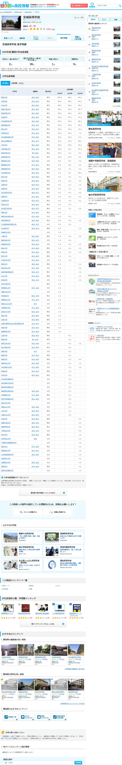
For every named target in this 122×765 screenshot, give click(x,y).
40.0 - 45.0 (35, 462)
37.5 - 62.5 (35, 355)
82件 (12, 659)
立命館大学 (5, 200)
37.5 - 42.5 (35, 268)
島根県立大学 (5, 232)
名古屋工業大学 (6, 208)
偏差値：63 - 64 (56, 696)
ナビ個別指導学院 (58, 613)
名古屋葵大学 (5, 173)
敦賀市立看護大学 (7, 470)
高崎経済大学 (5, 244)
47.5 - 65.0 (35, 248)
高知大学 (4, 327)
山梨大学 (4, 185)
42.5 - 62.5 (35, 177)
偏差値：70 (95, 54)
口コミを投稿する (30, 512)
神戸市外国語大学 (7, 399)
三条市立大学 (5, 260)
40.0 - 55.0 (35, 109)
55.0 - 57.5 (35, 208)
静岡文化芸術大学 (7, 216)
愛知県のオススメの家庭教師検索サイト (108, 309)
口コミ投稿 (80, 17)
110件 (29, 694)
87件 (62, 659)
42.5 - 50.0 (35, 331)
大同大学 (4, 145)
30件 (62, 694)
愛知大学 (4, 97)
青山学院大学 (5, 347)
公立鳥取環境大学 (7, 454)
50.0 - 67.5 (35, 228)
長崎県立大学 (5, 462)
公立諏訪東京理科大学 (8, 224)
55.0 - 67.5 (35, 371)
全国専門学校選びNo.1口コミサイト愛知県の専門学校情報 (108, 280)
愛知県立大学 (5, 161)
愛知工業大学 (5, 109)
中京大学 (4, 105)
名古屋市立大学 (6, 367)
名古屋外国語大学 (7, 137)
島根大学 (4, 189)
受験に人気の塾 (77, 38)
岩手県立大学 (5, 439)
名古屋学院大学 (6, 121)
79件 (29, 659)
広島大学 (4, 320)
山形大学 (4, 335)
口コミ (58, 586)
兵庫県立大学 (5, 308)
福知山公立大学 (6, 304)
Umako (6, 32)
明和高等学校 (96, 50)
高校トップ (8, 38)
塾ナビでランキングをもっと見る (43, 624)
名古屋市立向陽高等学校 (100, 66)
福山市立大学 (5, 403)
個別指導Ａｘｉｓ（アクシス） (75, 614)
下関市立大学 (5, 431)
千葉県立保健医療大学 (8, 443)
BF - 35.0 (35, 153)
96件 (46, 694)
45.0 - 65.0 (35, 236)
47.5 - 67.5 (35, 165)
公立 (37, 22)
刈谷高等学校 (96, 83)
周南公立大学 (5, 407)
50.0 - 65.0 (35, 316)
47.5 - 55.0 (35, 216)
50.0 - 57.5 (35, 240)
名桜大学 (4, 280)
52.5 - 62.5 (35, 375)
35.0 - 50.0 (35, 101)
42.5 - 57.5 (35, 323)
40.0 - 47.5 (35, 224)
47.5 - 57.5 (35, 300)
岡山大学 (4, 316)
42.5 (35, 304)
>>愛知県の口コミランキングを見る (72, 703)
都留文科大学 (5, 240)
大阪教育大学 (5, 395)
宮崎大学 (4, 466)
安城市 (28, 22)
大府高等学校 (56, 657)
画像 (30, 589)
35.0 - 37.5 (35, 280)
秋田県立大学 (5, 288)
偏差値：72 (72, 696)
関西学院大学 (5, 427)
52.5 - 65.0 (35, 347)
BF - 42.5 (35, 339)
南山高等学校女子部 (9, 692)
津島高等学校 (23, 657)
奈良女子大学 (5, 312)
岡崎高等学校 (96, 59)
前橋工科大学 (5, 292)
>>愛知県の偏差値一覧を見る (75, 669)
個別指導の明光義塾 (42, 613)
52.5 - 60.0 (35, 212)
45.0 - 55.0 (35, 161)
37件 (12, 694)
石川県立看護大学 (7, 379)
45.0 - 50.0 (35, 363)
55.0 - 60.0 (35, 399)
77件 (79, 659)
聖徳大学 (4, 339)
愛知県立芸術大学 (7, 391)
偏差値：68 (95, 85)
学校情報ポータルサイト (44, 5)
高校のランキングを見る (105, 326)
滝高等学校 (95, 43)
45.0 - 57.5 (35, 129)
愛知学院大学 (5, 113)
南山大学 (4, 129)
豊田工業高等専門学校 (59, 692)
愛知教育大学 (5, 169)
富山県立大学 (5, 268)
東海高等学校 (73, 692)
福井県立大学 (5, 363)
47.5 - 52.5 (35, 137)
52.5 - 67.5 (35, 415)
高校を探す (100, 335)
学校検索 (78, 762)
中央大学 (4, 375)
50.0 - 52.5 (35, 244)
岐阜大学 (4, 248)
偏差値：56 (5, 661)
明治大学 (4, 447)
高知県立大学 (5, 458)
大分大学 (4, 411)
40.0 (35, 439)
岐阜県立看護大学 (7, 387)
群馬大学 (4, 252)
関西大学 (4, 212)
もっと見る (116, 106)
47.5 (35, 351)
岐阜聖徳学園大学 (7, 272)
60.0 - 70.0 (35, 296)
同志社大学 (5, 204)
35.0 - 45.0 (35, 113)
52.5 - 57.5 (35, 200)
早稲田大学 (5, 296)
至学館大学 (5, 133)
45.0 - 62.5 (35, 181)
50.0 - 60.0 (35, 427)
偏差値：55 (55, 661)
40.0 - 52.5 (35, 450)
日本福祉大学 (5, 149)
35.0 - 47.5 (35, 125)
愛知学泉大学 (5, 153)
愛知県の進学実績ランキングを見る (43, 493)
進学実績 (63, 38)
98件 (46, 659)
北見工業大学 (5, 284)
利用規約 (6, 736)
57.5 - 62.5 (35, 447)
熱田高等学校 (6, 657)
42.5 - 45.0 (35, 343)
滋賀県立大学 (5, 450)
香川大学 (4, 256)
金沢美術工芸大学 (7, 383)
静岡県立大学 (5, 300)
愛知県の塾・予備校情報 (105, 299)
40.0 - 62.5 (35, 264)
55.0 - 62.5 (35, 204)
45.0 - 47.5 (35, 431)
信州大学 (4, 419)
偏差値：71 (95, 38)
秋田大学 (4, 264)
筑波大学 (4, 371)
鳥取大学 (4, 359)
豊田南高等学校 (40, 657)
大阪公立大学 (5, 415)
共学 (40, 22)
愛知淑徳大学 (5, 125)
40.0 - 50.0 (35, 97)
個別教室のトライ (7, 613)
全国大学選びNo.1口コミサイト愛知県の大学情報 (107, 290)
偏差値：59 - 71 (39, 696)
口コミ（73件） (36, 38)
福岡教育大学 (5, 331)
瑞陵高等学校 (23, 692)
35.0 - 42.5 (35, 157)
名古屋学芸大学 (6, 193)
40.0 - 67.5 (35, 185)
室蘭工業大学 (5, 423)
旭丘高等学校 (39, 692)
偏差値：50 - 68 (23, 696)
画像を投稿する (60, 512)
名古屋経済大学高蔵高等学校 (78, 657)
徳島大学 (4, 355)
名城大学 (4, 117)
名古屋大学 (5, 228)
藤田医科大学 (5, 165)
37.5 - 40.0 (35, 260)
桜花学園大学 (5, 220)
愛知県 (25, 22)
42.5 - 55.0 (35, 105)
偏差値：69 (95, 78)
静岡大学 (4, 196)
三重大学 (4, 236)
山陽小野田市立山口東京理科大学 (12, 323)
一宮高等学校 (96, 74)
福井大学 (4, 181)
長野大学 (4, 351)
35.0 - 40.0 (35, 133)
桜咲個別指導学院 (24, 613)
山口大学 (4, 276)
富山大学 (4, 177)
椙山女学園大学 (6, 141)
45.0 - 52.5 (35, 117)
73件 (79, 694)
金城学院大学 (5, 157)
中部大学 (4, 101)
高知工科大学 (5, 343)
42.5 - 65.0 (35, 320)
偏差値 (22, 38)
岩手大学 (4, 435)
